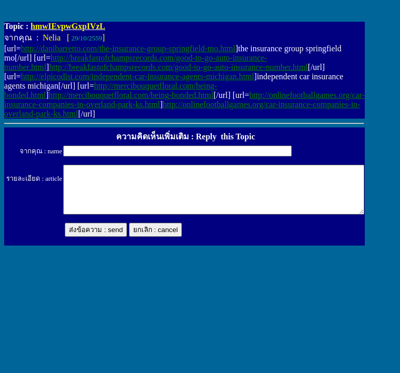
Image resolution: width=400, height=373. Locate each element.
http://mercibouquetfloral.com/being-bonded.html (131, 95)
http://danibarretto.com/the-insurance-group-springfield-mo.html (128, 48)
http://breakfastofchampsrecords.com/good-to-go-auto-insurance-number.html (178, 67)
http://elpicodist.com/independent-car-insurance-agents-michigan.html (137, 76)
